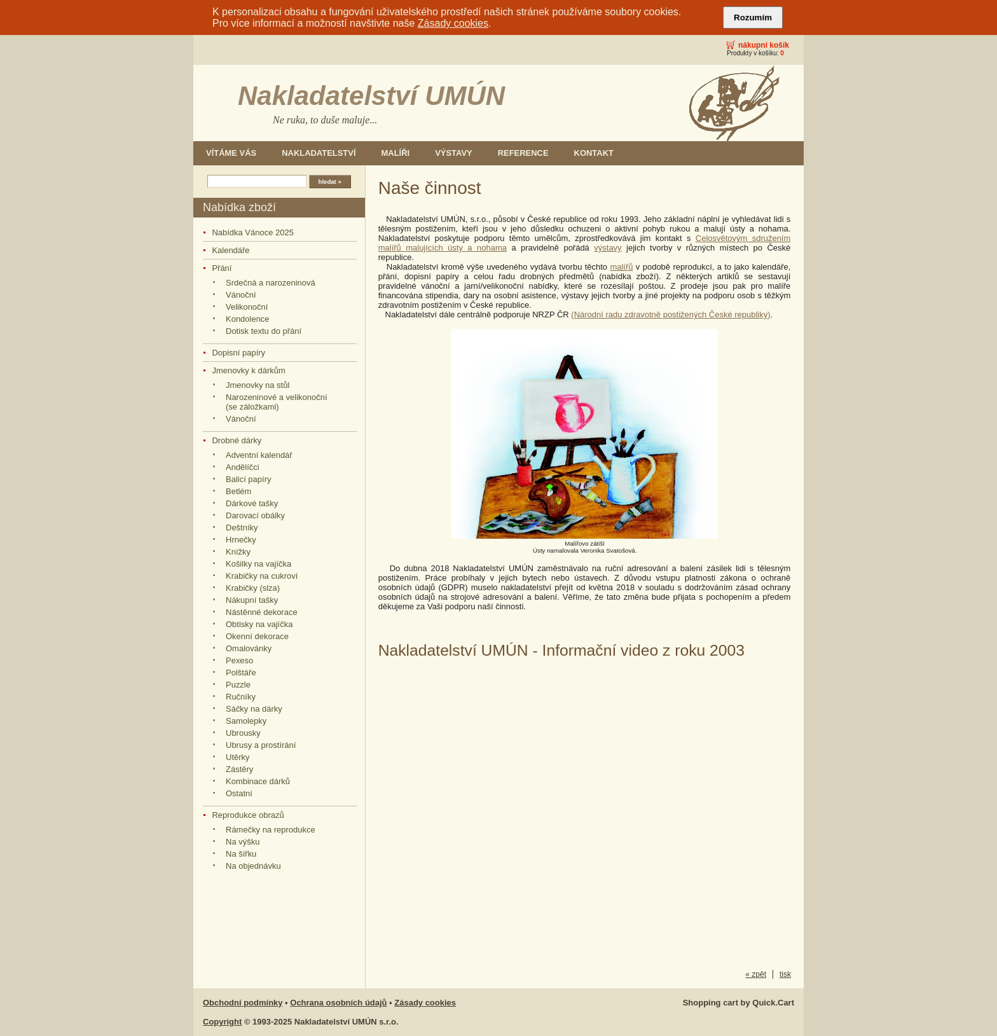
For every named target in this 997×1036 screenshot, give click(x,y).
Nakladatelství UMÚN (371, 96)
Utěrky (238, 757)
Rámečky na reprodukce (270, 829)
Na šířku (241, 854)
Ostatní (239, 793)
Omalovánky (249, 648)
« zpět (755, 974)
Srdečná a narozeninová (270, 282)
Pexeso (239, 660)
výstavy (607, 247)
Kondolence (248, 319)
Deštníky (242, 527)
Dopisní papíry (238, 352)
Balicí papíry (248, 479)
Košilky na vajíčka (258, 564)
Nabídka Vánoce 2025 (253, 232)
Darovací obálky (255, 515)
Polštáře (241, 672)
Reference (523, 153)
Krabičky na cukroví (262, 576)
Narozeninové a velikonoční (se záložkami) (276, 401)
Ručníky (241, 696)
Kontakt (594, 153)
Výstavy (453, 153)
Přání (221, 268)
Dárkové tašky (252, 503)
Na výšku (242, 841)
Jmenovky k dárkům (248, 370)
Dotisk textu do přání (263, 331)
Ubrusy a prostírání (261, 745)
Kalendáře (230, 250)
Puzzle (238, 684)
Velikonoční (247, 307)
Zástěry (239, 769)
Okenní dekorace (257, 636)
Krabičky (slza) (253, 588)
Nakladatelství (318, 153)
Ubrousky (243, 733)
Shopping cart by (738, 1002)
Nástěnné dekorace (262, 612)
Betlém (238, 491)
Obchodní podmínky (243, 1002)
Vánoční (241, 295)
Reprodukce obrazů (248, 815)
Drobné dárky (236, 440)
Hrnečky (241, 539)
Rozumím (753, 17)
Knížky (238, 551)
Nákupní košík (763, 45)
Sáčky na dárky (254, 709)
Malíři (396, 153)
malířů (621, 267)
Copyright (222, 1021)
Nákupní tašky (252, 600)
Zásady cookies (453, 23)
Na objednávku (253, 866)
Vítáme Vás (231, 153)
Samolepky (246, 721)
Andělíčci (242, 467)
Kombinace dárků (258, 781)
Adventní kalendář (259, 455)
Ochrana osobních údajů (338, 1002)
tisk (785, 974)
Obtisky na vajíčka (259, 624)
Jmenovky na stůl (257, 385)
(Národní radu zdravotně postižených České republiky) (670, 314)
